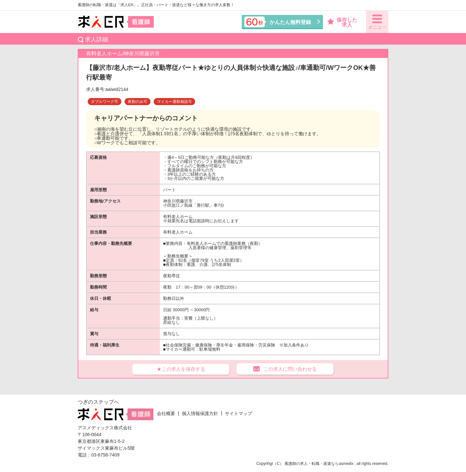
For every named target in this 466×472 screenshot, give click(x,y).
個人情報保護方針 (200, 413)
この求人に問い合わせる (290, 369)
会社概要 (166, 413)
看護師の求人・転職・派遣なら (311, 463)
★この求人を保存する (181, 369)
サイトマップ (238, 413)
